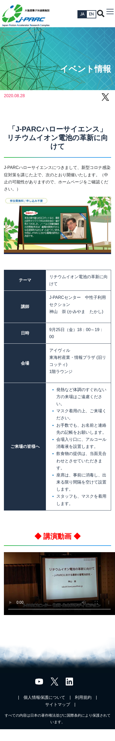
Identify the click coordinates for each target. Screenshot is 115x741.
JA (82, 14)
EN (91, 14)
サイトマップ (57, 704)
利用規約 (83, 697)
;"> (59, 583)
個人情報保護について (44, 697)
